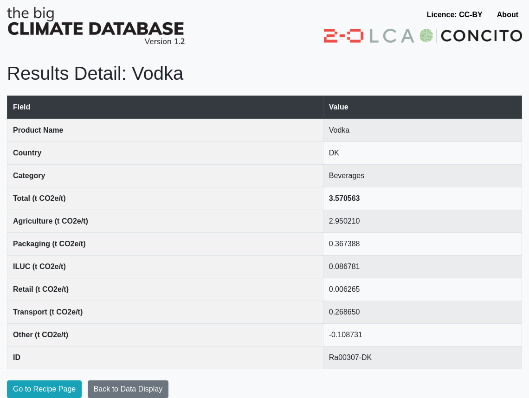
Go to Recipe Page (44, 389)
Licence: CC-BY (455, 15)
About (507, 15)
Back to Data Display (128, 389)
